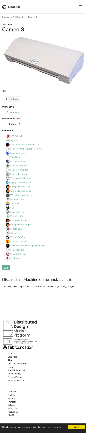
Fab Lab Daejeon (18, 165)
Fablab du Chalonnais (20, 178)
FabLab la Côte (17, 216)
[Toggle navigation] (80, 7)
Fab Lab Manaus (18, 241)
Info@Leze (15, 157)
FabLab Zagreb (17, 228)
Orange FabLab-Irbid (20, 186)
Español (11, 398)
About (11, 360)
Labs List (12, 353)
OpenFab (14, 233)
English (11, 395)
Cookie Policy (14, 373)
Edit (6, 267)
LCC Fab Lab (16, 136)
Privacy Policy (14, 377)
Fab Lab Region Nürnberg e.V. (24, 144)
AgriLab (14, 140)
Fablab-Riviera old (19, 169)
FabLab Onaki (17, 211)
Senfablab (15, 203)
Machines (7, 17)
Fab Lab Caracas (18, 152)
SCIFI (13, 207)
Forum (11, 366)
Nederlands (13, 408)
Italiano (11, 405)
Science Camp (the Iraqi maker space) (28, 245)
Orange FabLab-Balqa (20, 190)
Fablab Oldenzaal (18, 254)
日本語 (11, 415)
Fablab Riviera (17, 249)
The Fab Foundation (17, 370)
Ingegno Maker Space (20, 182)
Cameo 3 (32, 17)
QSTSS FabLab (17, 161)
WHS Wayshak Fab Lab (21, 195)
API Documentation (17, 363)
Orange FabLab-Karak (21, 220)
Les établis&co (17, 199)
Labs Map (12, 356)
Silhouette (20, 17)
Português (13, 411)
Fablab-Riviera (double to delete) (26, 148)
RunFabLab (15, 258)
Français (12, 401)
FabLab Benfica (17, 237)
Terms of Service (16, 380)
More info (5, 430)
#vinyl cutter (14, 99)
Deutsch (12, 391)
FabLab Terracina (18, 174)
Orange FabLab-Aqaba (21, 224)
